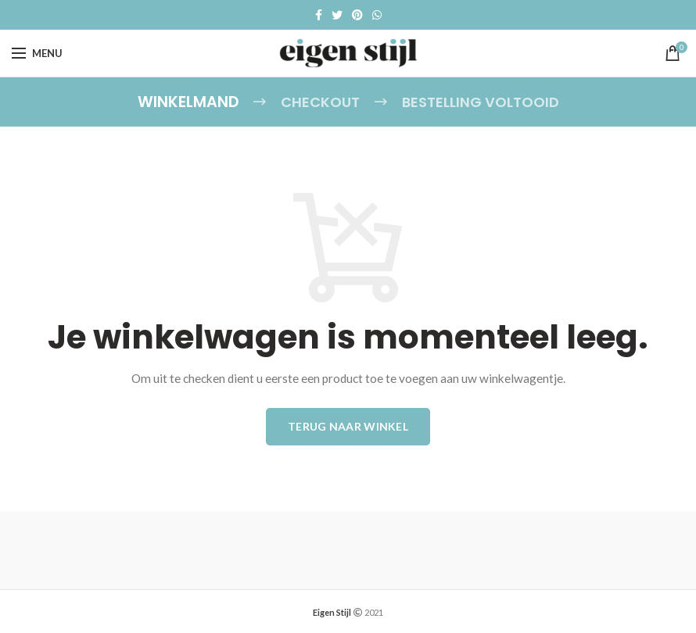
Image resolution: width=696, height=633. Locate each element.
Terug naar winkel (348, 424)
